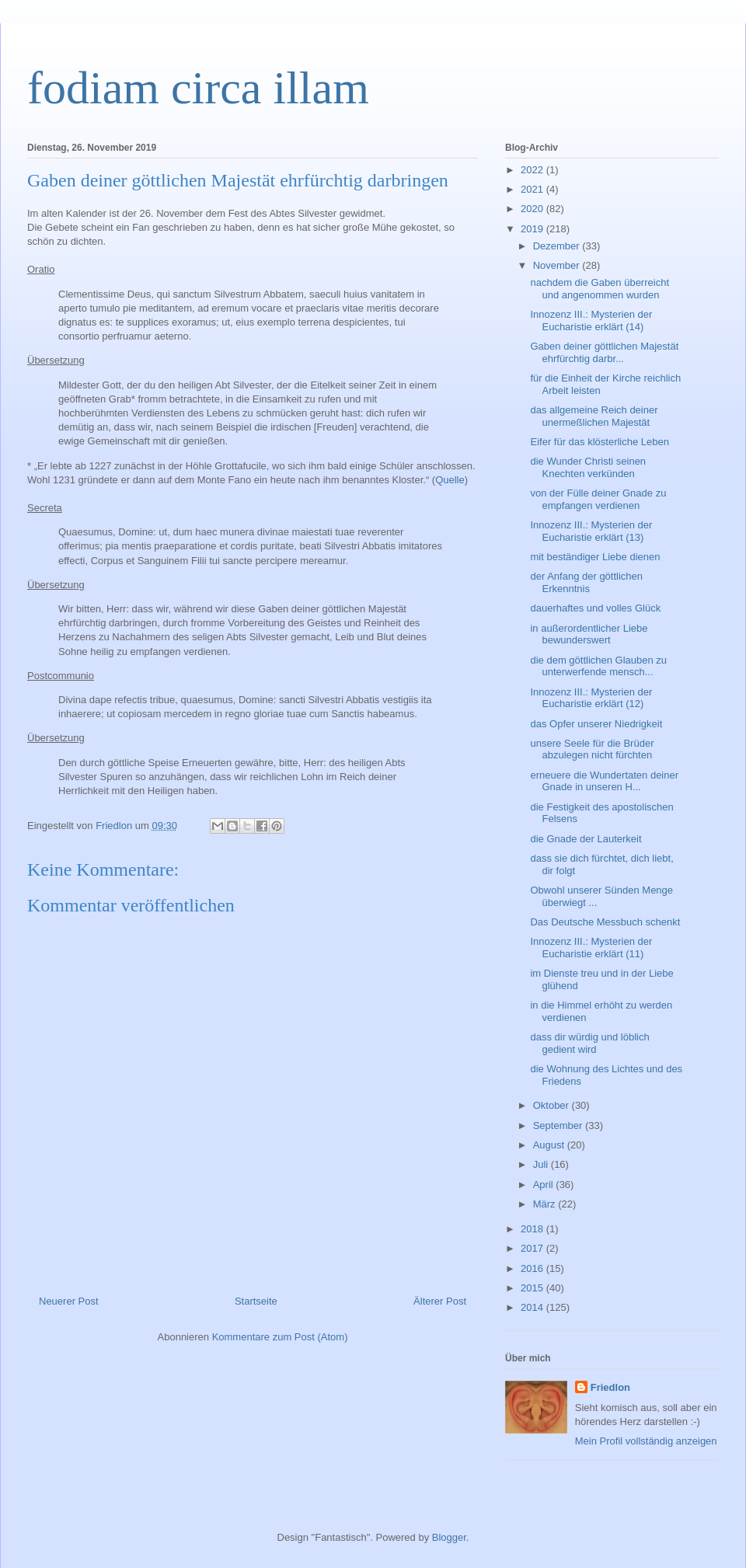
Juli (542, 1164)
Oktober (552, 1105)
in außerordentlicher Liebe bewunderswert (588, 634)
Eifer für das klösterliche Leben (599, 442)
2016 (533, 1268)
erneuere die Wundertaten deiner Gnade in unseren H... (604, 781)
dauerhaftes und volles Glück (595, 608)
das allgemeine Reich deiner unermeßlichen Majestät (593, 416)
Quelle (450, 480)
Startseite (256, 1301)
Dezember (558, 246)
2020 (533, 208)
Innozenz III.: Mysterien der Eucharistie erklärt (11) (591, 948)
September (559, 1125)
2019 (533, 229)
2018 (533, 1229)
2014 (533, 1307)
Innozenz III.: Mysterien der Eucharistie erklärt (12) (591, 698)
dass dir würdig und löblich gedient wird (589, 1043)
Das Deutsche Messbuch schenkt (605, 922)
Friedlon (610, 1387)
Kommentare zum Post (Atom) (280, 1337)
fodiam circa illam (198, 87)
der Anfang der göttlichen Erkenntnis (586, 582)
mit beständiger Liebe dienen (595, 557)
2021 (533, 189)
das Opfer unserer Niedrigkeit (596, 724)
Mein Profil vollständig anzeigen (646, 1441)
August (550, 1145)
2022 (533, 170)
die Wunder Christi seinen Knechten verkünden (588, 467)
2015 (533, 1288)
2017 (533, 1248)
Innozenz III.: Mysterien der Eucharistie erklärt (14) (591, 320)
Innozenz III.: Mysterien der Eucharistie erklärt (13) (591, 531)
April (544, 1184)
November (558, 265)
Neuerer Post (69, 1301)
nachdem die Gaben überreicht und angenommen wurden (599, 289)
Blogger (449, 1537)
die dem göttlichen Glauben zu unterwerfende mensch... (598, 666)
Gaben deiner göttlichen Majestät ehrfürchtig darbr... (604, 352)
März (546, 1204)
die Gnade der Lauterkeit (585, 839)
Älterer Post (439, 1301)
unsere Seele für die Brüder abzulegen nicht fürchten (592, 749)
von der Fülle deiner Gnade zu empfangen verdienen (598, 499)
